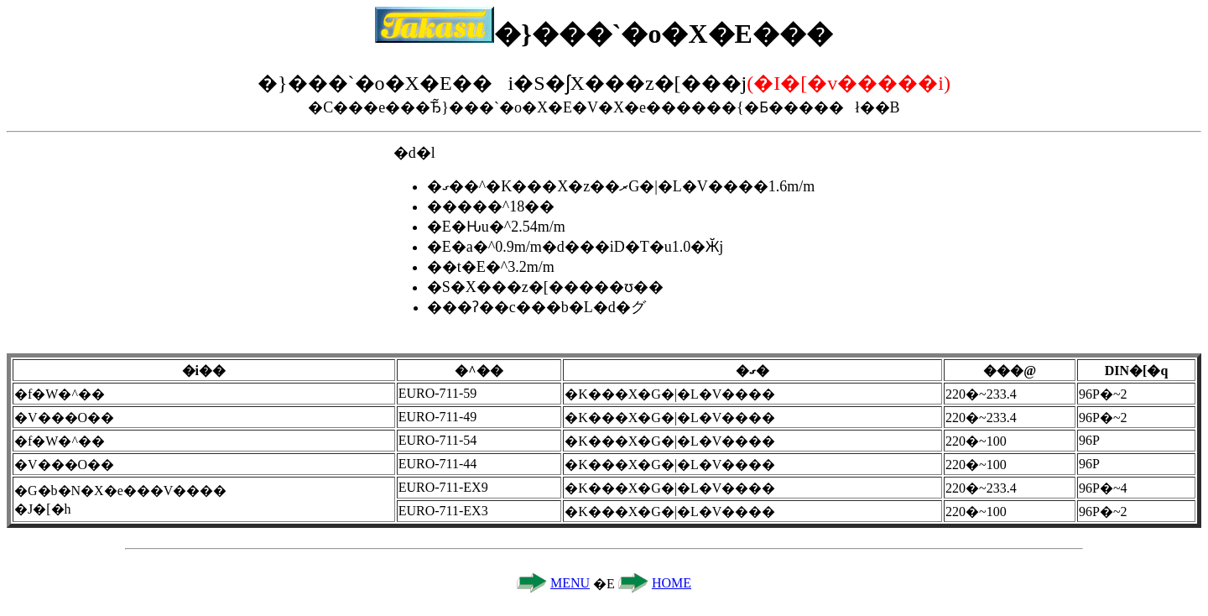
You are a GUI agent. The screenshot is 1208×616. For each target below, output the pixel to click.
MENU (570, 583)
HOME (671, 583)
